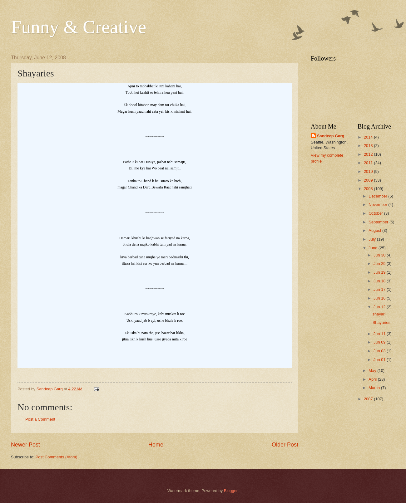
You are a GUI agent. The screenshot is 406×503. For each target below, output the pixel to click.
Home (155, 445)
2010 (369, 171)
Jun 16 (380, 298)
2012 (369, 154)
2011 (369, 162)
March (375, 387)
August (375, 230)
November (378, 204)
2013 (369, 145)
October (376, 213)
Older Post (285, 445)
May (373, 370)
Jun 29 (380, 263)
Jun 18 (380, 281)
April (373, 379)
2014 (369, 137)
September (379, 222)
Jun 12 (380, 307)
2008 (369, 188)
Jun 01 (380, 359)
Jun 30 (380, 255)
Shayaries (381, 322)
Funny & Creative (78, 27)
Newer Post (25, 445)
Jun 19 (380, 272)
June (374, 248)
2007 (369, 399)
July (373, 239)
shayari (379, 314)
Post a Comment (40, 419)
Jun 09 (380, 342)
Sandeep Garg (330, 136)
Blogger (231, 490)
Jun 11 (380, 333)
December (378, 196)
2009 (369, 180)
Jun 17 (380, 289)
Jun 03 (380, 351)
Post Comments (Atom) (56, 457)
